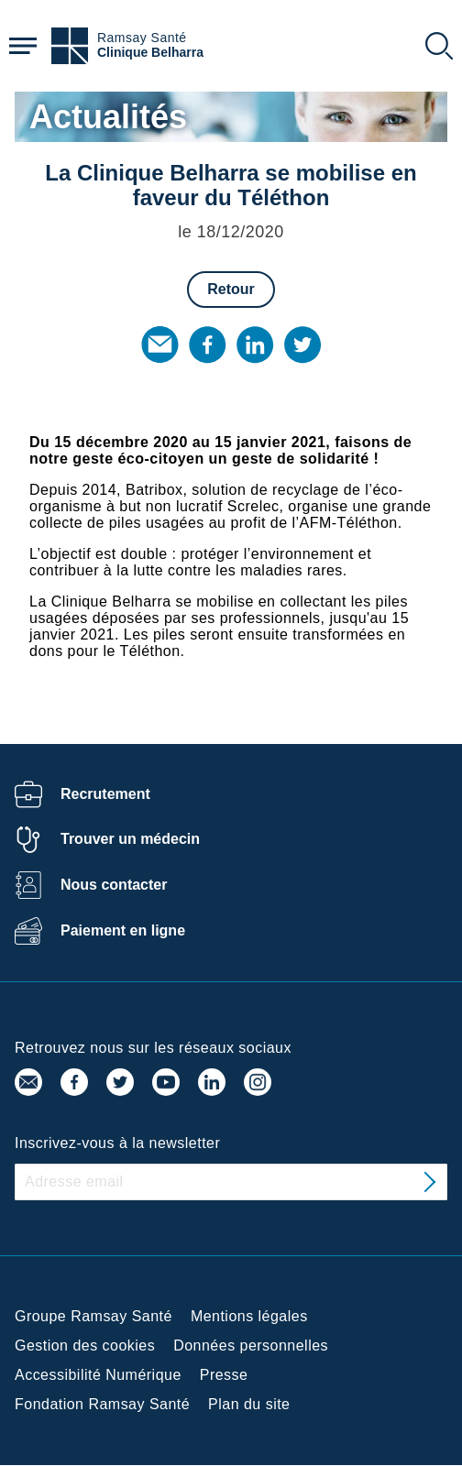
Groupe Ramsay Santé (93, 1316)
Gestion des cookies (85, 1345)
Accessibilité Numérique (98, 1375)
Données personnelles (250, 1345)
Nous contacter (113, 884)
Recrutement (105, 794)
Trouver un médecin (130, 839)
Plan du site (249, 1404)
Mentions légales (249, 1316)
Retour (231, 289)
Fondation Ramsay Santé (102, 1404)
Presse (224, 1375)
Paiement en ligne (122, 930)
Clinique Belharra (150, 53)
